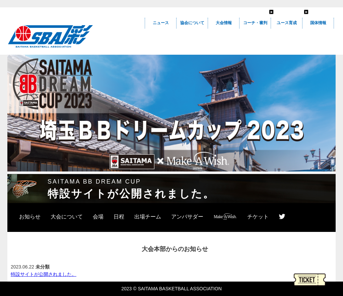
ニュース (161, 22)
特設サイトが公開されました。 (43, 274)
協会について (192, 22)
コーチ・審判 (255, 22)
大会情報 (224, 22)
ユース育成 (287, 22)
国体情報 (318, 22)
